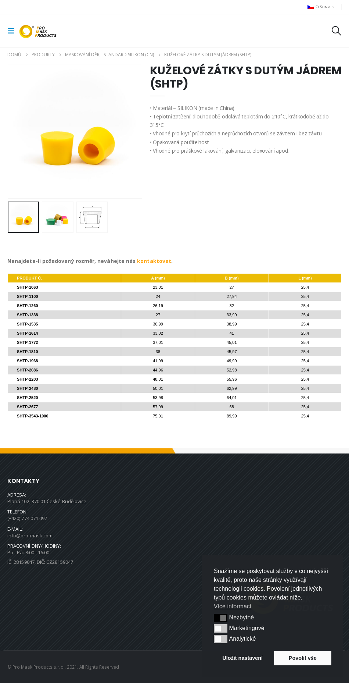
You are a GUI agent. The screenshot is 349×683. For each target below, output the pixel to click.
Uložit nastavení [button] (242, 658)
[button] (13, 31)
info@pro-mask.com (30, 535)
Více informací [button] (232, 606)
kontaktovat (154, 260)
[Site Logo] (39, 31)
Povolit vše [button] (303, 658)
